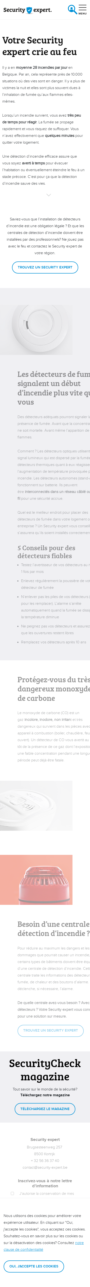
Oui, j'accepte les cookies (33, 1266)
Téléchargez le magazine (45, 1109)
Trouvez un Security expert (45, 267)
